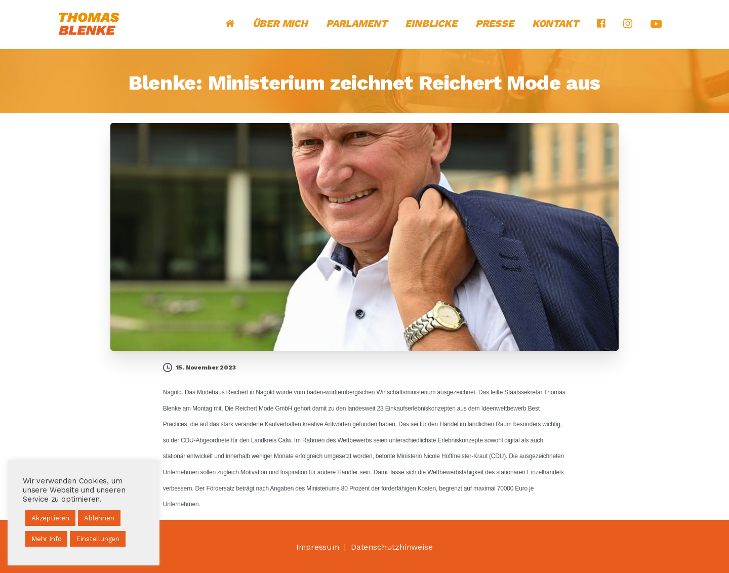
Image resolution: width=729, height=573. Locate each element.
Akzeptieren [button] (50, 518)
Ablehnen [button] (99, 518)
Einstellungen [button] (97, 539)
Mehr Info (46, 539)
